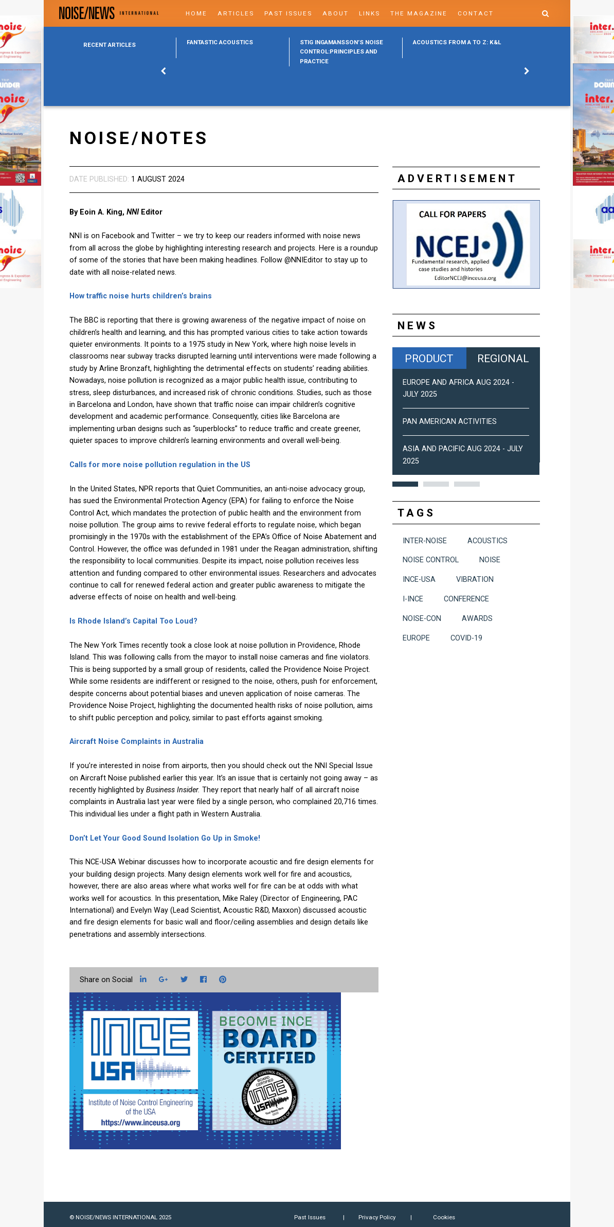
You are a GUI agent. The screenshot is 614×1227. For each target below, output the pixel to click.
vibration (475, 579)
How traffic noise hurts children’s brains (140, 296)
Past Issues (288, 13)
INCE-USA (419, 579)
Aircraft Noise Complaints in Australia (136, 741)
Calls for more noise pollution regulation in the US (159, 464)
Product (429, 358)
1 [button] (405, 484)
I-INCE (413, 599)
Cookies (444, 1217)
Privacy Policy (376, 1217)
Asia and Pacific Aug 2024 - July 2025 (463, 454)
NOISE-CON (422, 618)
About (335, 13)
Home (196, 13)
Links (369, 13)
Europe (416, 638)
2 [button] (436, 484)
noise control (431, 560)
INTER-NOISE (425, 541)
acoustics (487, 541)
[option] (232, 47)
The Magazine (418, 13)
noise (489, 560)
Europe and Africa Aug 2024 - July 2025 (458, 388)
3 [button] (467, 484)
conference (466, 599)
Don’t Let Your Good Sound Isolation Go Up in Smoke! (164, 838)
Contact (476, 13)
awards (477, 618)
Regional (503, 358)
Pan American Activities (450, 421)
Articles (236, 13)
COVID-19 (466, 638)
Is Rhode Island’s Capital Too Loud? (133, 621)
